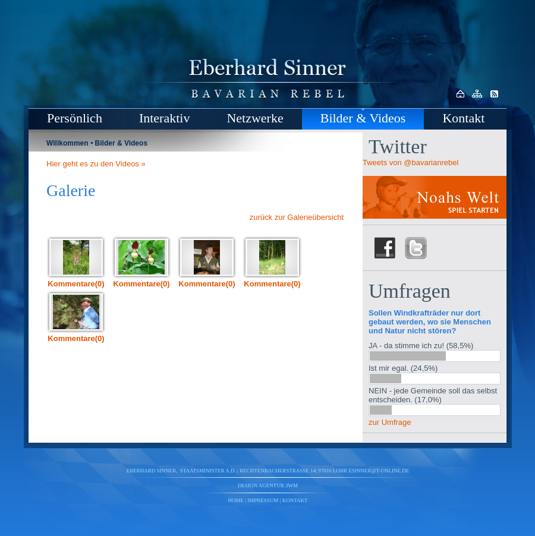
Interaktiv (164, 118)
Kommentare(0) (76, 283)
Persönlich (74, 118)
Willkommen (67, 143)
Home (236, 500)
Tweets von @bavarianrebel (410, 162)
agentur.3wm (278, 485)
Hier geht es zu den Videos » (96, 163)
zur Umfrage (390, 422)
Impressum (262, 500)
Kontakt (463, 118)
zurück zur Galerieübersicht (297, 217)
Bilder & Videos (363, 118)
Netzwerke (254, 118)
